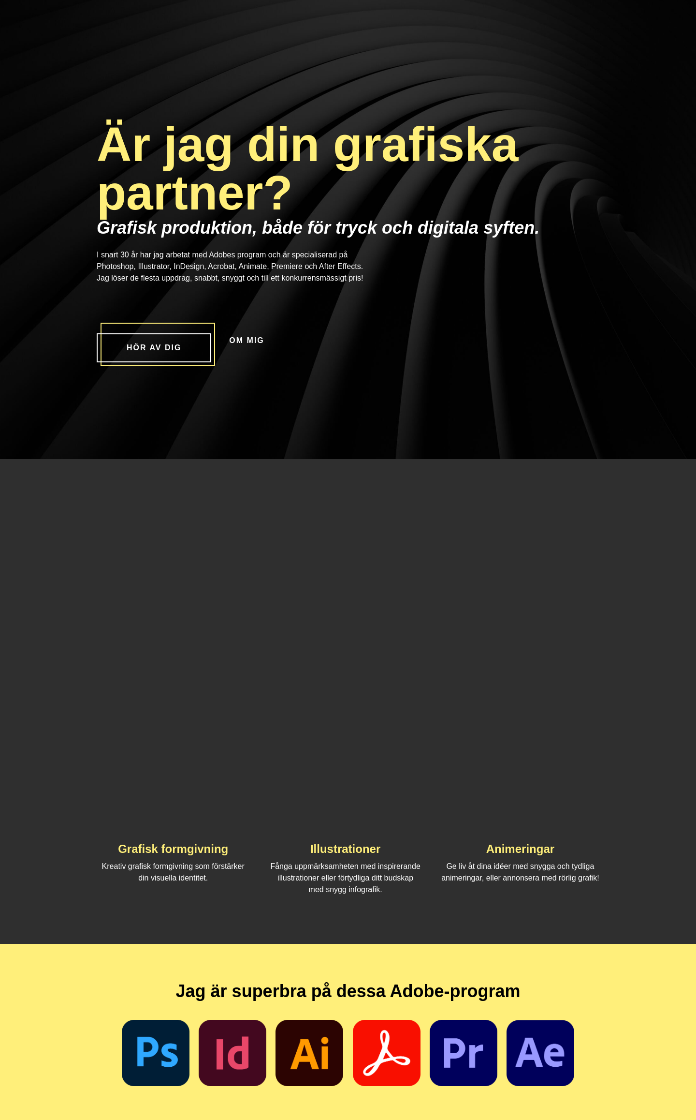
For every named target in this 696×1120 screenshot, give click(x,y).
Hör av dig (154, 347)
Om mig (246, 340)
